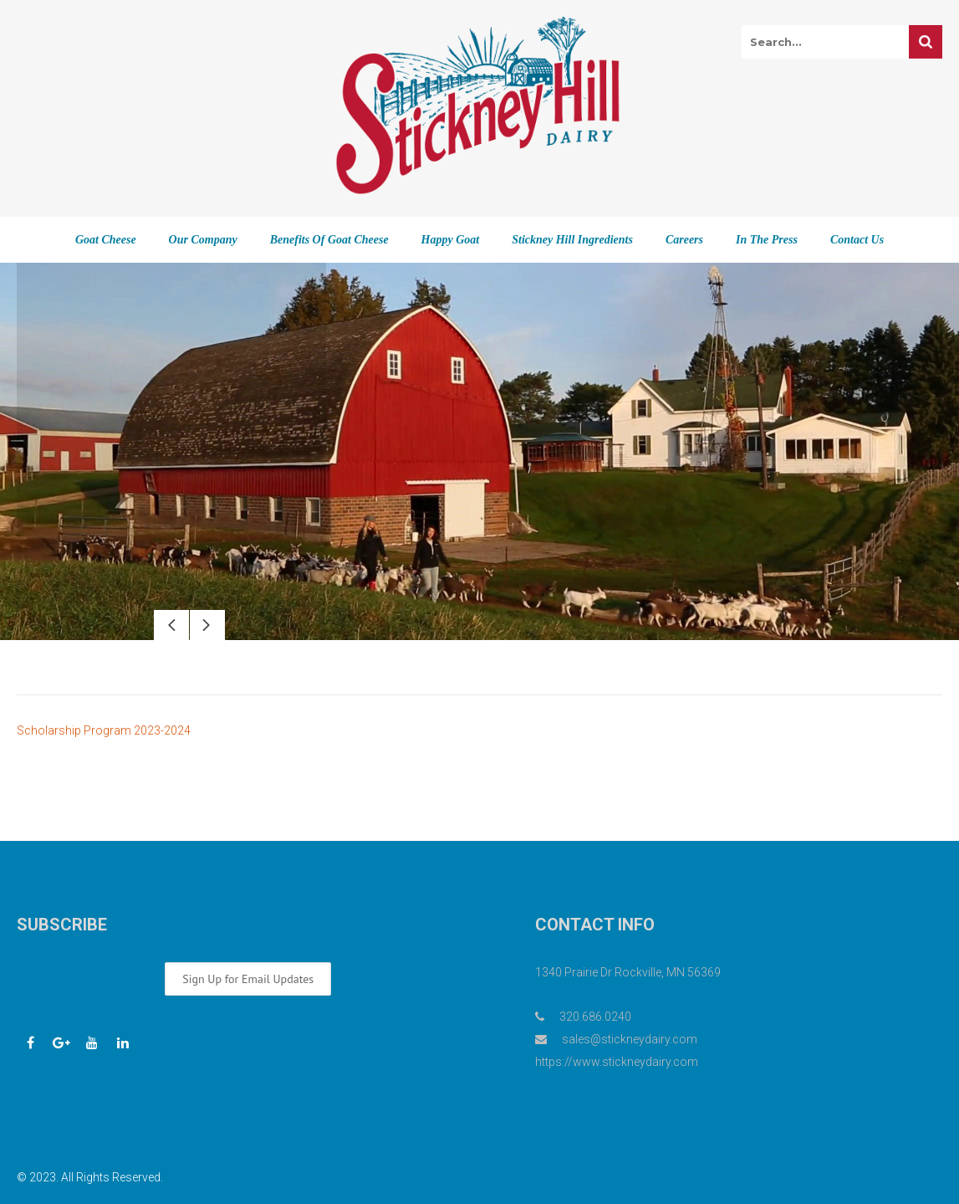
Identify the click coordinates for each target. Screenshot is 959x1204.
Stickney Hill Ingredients (572, 239)
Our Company (203, 239)
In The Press (767, 239)
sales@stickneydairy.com (629, 1039)
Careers (684, 239)
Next (207, 625)
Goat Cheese (105, 239)
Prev (171, 625)
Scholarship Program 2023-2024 (104, 730)
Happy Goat (450, 239)
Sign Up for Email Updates (248, 978)
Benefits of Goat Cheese (329, 239)
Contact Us (857, 239)
